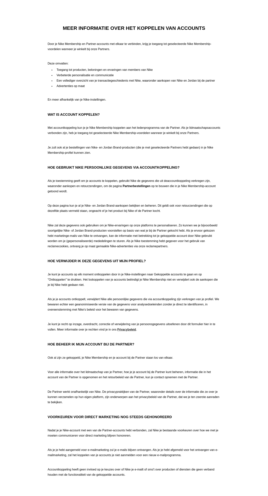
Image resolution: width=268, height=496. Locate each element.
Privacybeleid (126, 329)
